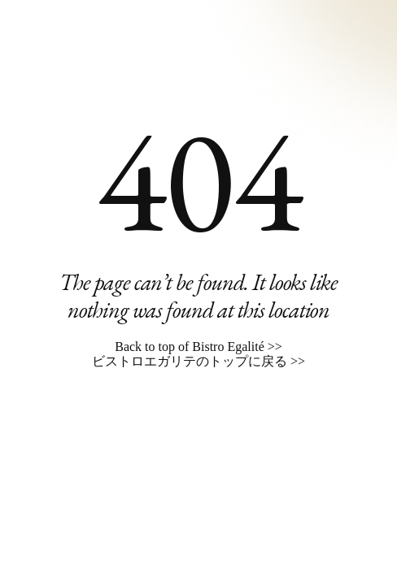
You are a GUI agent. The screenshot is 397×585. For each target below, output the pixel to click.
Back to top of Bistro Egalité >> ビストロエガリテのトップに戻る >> (198, 354)
